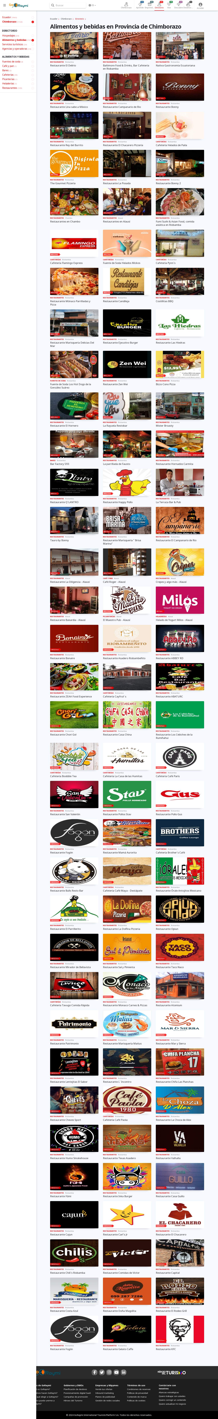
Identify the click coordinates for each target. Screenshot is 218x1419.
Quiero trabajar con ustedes (172, 1396)
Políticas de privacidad (137, 1393)
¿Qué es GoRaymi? (41, 1389)
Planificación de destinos (75, 1389)
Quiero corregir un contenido (172, 1400)
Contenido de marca (136, 1396)
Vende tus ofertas (103, 1389)
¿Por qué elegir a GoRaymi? (45, 1396)
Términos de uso (136, 1385)
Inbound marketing (104, 1393)
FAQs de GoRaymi (41, 1385)
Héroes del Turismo (73, 1400)
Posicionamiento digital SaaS (77, 1393)
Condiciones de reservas (139, 1389)
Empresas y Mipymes (106, 1385)
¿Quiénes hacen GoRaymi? (45, 1393)
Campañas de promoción (76, 1396)
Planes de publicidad (105, 1396)
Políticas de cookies (136, 1400)
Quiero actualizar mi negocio (172, 1404)
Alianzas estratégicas (169, 1392)
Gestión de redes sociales (107, 1400)
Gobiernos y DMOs (73, 1385)
